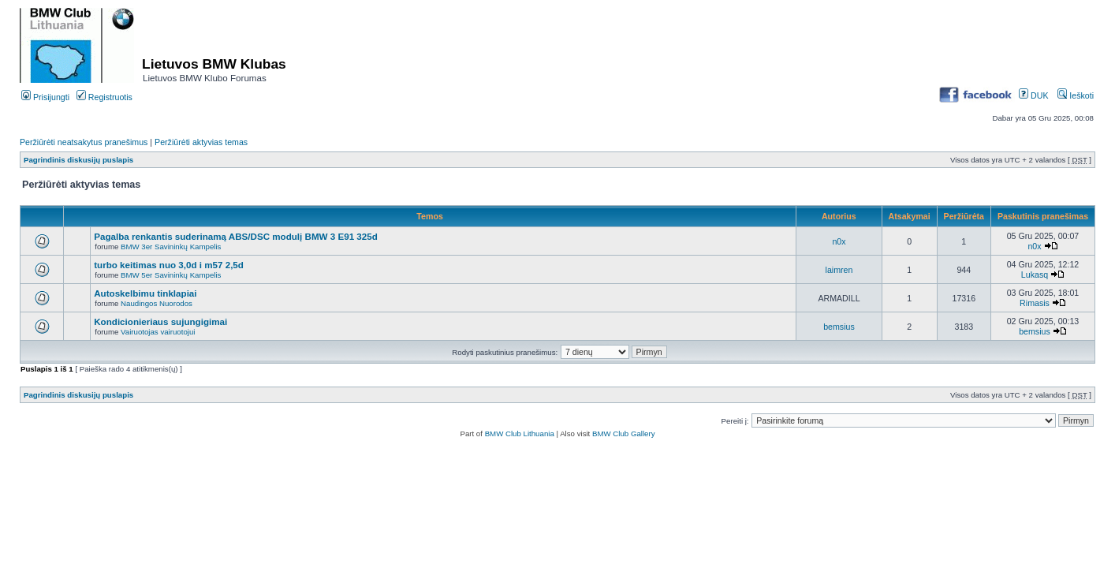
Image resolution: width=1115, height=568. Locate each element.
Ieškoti (1075, 95)
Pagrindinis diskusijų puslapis (78, 159)
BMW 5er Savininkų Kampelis (171, 275)
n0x (838, 241)
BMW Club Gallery (623, 433)
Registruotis (104, 97)
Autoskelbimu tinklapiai (145, 293)
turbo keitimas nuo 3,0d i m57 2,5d (169, 265)
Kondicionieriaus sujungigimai (160, 321)
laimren (839, 270)
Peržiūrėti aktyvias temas (201, 142)
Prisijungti (45, 97)
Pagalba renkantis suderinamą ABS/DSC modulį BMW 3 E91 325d (236, 236)
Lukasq (1034, 274)
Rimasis (1035, 303)
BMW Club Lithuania (519, 433)
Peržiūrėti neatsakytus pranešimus (83, 142)
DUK (1033, 95)
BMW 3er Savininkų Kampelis (171, 246)
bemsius (839, 326)
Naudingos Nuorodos (156, 303)
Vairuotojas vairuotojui (158, 331)
